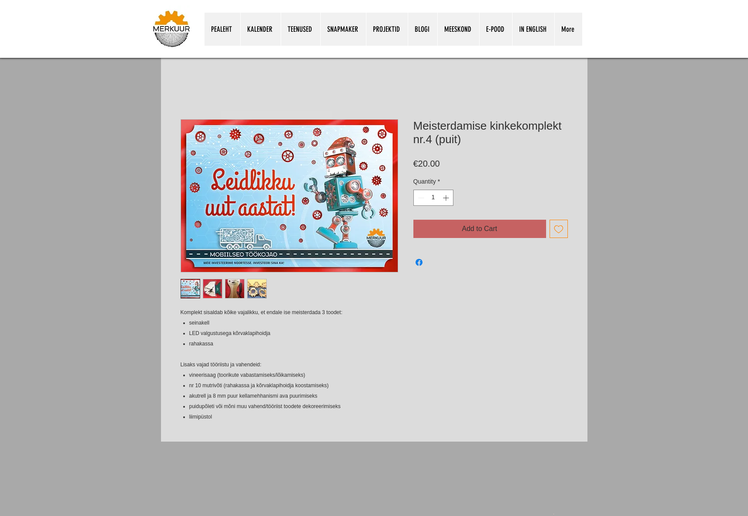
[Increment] (446, 197)
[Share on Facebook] (419, 262)
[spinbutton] (433, 197)
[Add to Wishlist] (559, 229)
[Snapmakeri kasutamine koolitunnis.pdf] (553, 513)
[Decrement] (420, 197)
